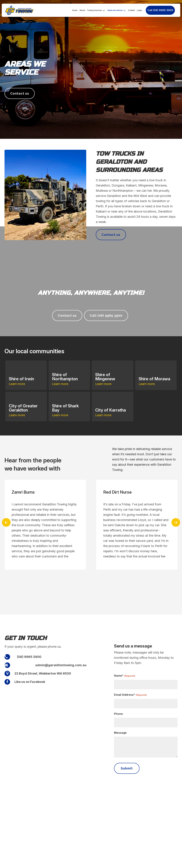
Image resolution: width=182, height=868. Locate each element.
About (82, 10)
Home (74, 10)
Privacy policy (170, 864)
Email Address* (130, 694)
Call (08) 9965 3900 (160, 10)
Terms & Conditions (151, 864)
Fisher (77, 864)
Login (139, 10)
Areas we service (114, 10)
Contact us (19, 93)
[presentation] (6, 522)
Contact (131, 10)
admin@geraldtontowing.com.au (60, 665)
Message (120, 732)
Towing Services (94, 10)
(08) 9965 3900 (29, 657)
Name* (124, 675)
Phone (118, 713)
